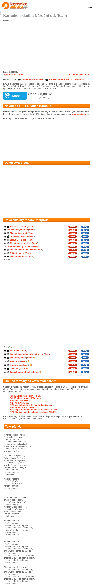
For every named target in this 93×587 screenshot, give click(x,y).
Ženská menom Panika (21, 372)
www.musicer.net (80, 114)
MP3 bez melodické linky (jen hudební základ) (31, 405)
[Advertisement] (46, 45)
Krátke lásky (16, 365)
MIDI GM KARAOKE (19, 400)
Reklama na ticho (18, 226)
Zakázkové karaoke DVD (31, 79)
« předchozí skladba (13, 74)
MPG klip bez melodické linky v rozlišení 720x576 (33, 412)
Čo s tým (14, 368)
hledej (89, 7)
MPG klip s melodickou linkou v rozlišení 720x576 (33, 410)
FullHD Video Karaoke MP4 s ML (25, 396)
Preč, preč (15, 361)
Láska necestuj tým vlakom (23, 250)
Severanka (15, 351)
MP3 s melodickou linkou (22, 407)
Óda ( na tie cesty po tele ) (19, 246)
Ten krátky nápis (18, 358)
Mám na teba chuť (18, 233)
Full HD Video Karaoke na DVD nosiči (64, 79)
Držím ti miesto (17, 253)
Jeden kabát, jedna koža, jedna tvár (27, 354)
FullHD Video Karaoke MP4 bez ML (26, 398)
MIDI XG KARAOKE (19, 403)
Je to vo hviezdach (19, 236)
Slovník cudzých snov (17, 230)
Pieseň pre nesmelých (20, 243)
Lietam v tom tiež (18, 240)
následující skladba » (79, 74)
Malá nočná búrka (18, 256)
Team (30, 226)
